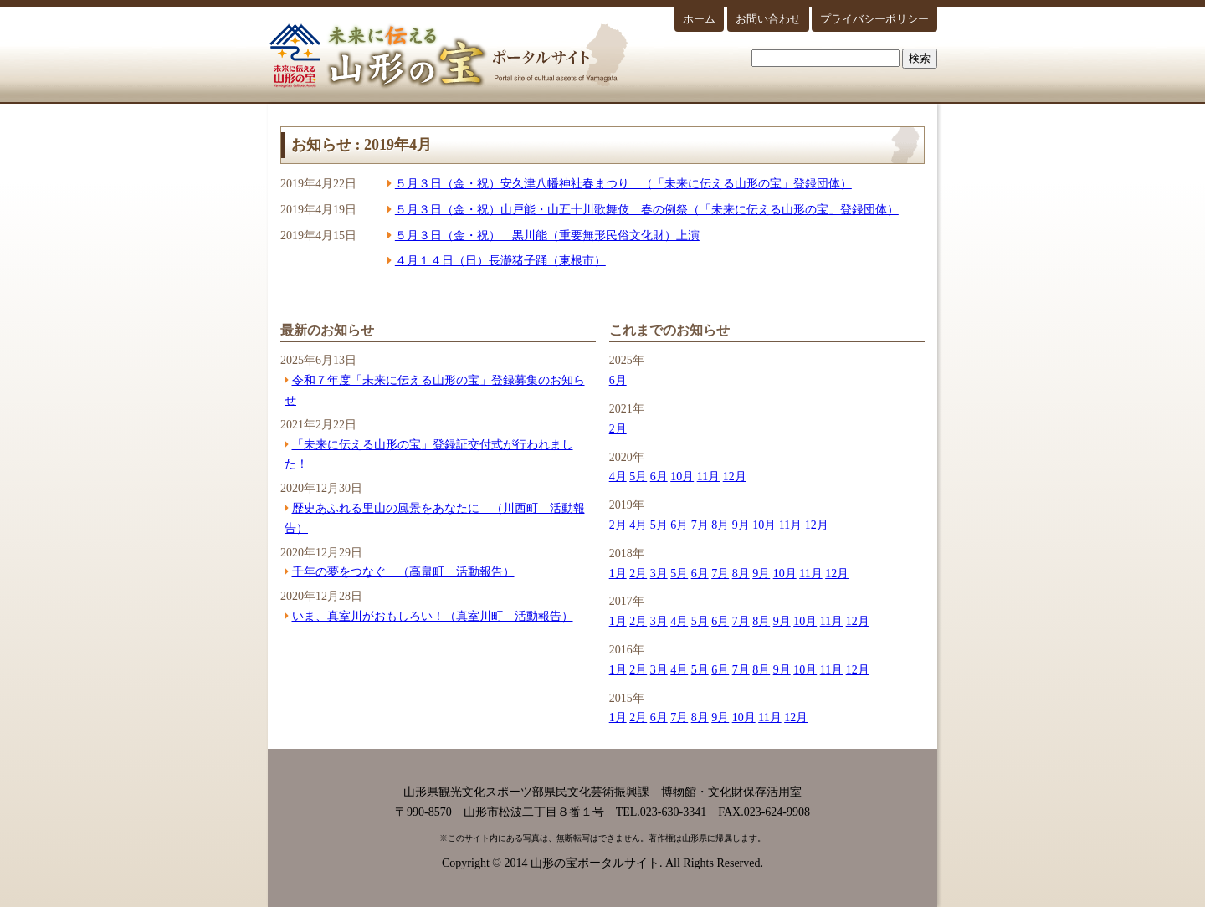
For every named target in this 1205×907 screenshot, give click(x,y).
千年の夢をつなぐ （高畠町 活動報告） (403, 572)
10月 (682, 476)
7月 (700, 525)
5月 (638, 476)
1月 (618, 573)
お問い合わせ (768, 19)
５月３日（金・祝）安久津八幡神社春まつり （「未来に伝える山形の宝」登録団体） (623, 183)
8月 (720, 525)
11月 (708, 476)
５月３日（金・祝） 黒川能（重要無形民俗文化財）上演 (547, 235)
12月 (734, 476)
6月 (618, 380)
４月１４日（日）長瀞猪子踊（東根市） (500, 260)
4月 (618, 476)
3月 (659, 573)
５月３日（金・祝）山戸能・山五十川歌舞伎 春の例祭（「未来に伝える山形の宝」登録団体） (647, 209)
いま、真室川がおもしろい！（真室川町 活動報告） (432, 616)
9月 (741, 525)
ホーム (699, 19)
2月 (618, 429)
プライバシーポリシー (874, 19)
